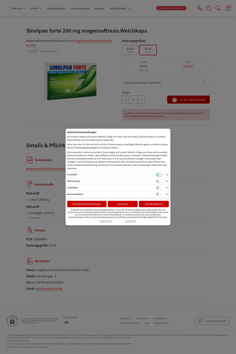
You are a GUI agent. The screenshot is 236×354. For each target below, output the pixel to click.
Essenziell (72, 174)
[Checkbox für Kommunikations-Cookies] (159, 194)
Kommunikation (75, 194)
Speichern (122, 204)
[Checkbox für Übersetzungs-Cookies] (159, 181)
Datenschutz (106, 221)
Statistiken (72, 187)
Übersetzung (73, 181)
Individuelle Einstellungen (87, 204)
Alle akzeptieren (154, 204)
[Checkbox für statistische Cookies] (159, 188)
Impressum (130, 221)
